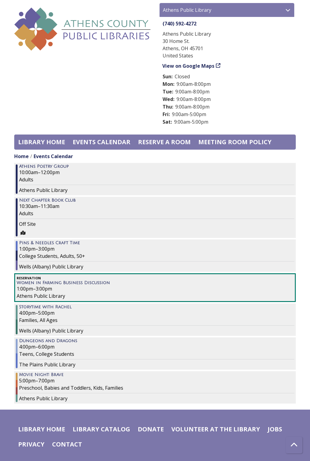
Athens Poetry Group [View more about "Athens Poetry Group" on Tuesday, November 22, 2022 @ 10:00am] (44, 166)
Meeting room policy (235, 142)
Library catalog (101, 429)
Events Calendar (101, 142)
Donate (151, 429)
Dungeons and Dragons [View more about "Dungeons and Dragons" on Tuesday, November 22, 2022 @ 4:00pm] (48, 341)
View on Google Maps (188, 66)
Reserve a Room (164, 142)
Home (21, 156)
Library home (41, 142)
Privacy (31, 444)
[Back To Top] (294, 445)
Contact (67, 444)
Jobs (275, 429)
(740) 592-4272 (179, 23)
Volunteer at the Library (215, 429)
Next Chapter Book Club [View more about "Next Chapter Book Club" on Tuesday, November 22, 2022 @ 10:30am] (47, 200)
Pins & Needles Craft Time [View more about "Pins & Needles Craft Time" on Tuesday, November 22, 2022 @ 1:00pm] (49, 243)
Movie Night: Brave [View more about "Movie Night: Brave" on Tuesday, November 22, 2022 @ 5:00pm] (41, 375)
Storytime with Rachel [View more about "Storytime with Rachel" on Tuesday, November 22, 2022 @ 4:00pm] (45, 307)
